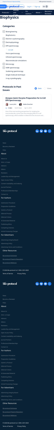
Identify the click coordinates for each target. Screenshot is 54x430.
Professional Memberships (9, 191)
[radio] (38, 88)
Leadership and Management (10, 176)
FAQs (4, 150)
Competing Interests (7, 228)
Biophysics (9, 17)
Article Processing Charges (9, 231)
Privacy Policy (21, 274)
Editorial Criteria (6, 217)
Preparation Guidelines (8, 206)
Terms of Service (8, 274)
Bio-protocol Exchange (10, 256)
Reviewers (4, 173)
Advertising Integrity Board (9, 240)
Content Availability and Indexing (11, 184)
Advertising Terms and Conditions (11, 247)
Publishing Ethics (6, 224)
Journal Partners (6, 187)
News (4, 143)
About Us (4, 159)
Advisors (3, 166)
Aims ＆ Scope (5, 162)
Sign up (37, 6)
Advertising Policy (6, 243)
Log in (29, 6)
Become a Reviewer (48, 12)
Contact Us (4, 194)
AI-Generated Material (8, 221)
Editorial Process (6, 213)
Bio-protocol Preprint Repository (13, 259)
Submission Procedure (8, 203)
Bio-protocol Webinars (10, 263)
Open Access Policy (7, 180)
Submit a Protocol (6, 210)
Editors (3, 169)
